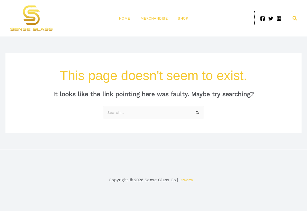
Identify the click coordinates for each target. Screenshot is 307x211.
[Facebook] (262, 18)
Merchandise (154, 18)
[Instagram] (278, 18)
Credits (186, 180)
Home (126, 18)
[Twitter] (270, 18)
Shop (181, 18)
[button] (295, 18)
